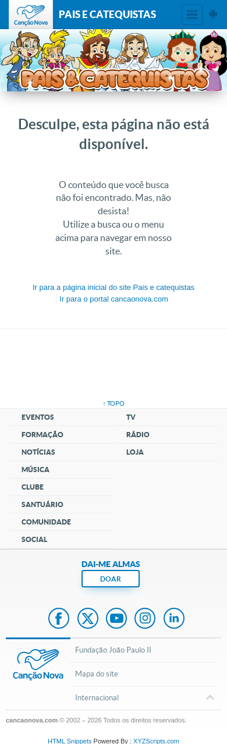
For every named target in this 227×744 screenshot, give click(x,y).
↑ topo (113, 403)
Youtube (116, 619)
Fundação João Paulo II (113, 650)
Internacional (142, 698)
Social (34, 539)
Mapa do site (96, 673)
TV (131, 417)
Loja (135, 452)
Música (35, 469)
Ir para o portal (113, 299)
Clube (33, 487)
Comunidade (46, 522)
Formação (42, 434)
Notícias (38, 452)
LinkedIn (174, 619)
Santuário (42, 504)
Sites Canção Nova (213, 14)
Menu (192, 14)
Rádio (138, 434)
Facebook (58, 619)
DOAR (110, 579)
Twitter (88, 619)
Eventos (38, 417)
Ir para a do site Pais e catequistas (113, 287)
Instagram (145, 619)
